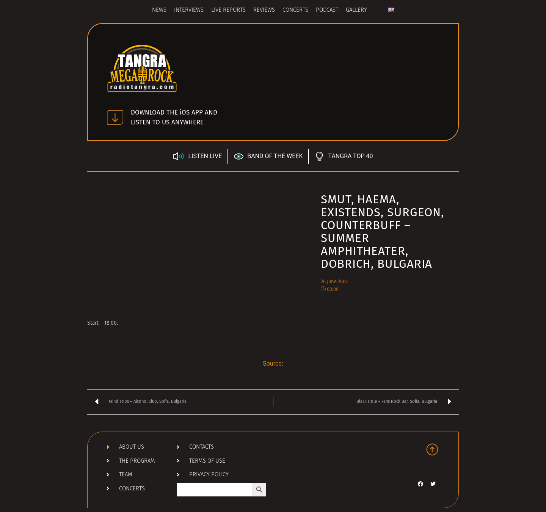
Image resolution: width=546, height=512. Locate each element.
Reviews (264, 10)
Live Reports (228, 10)
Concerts (295, 10)
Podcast (327, 10)
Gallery (356, 10)
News (159, 10)
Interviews (189, 10)
